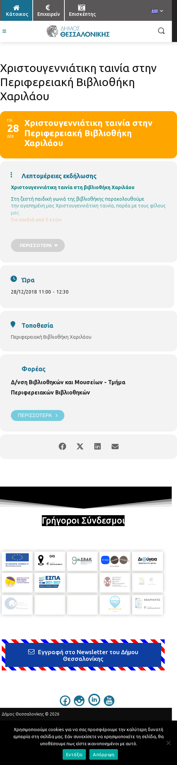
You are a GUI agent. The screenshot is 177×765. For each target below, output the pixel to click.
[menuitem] (157, 11)
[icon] (65, 699)
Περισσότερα (37, 415)
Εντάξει (74, 754)
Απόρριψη (103, 754)
